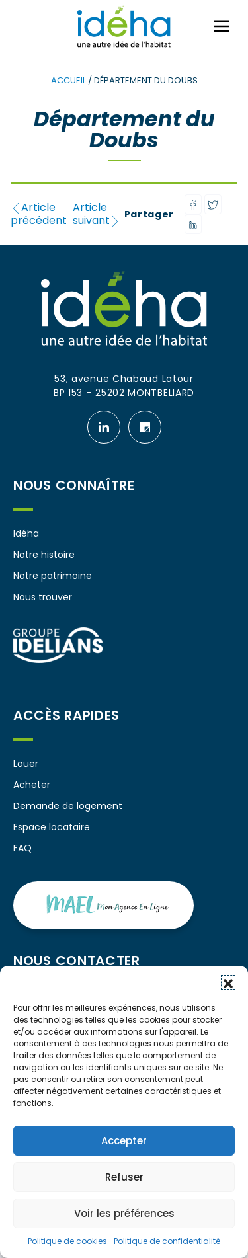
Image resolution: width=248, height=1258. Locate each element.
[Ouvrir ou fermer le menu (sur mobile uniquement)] (221, 26)
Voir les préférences (124, 1213)
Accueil (68, 80)
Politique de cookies (67, 1241)
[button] (228, 982)
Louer (25, 763)
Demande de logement (67, 805)
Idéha (26, 533)
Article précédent (39, 214)
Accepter (124, 1141)
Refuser (124, 1177)
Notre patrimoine (52, 575)
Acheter (31, 784)
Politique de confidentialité (167, 1241)
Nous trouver (42, 597)
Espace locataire (51, 827)
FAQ (22, 848)
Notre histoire (44, 554)
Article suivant (96, 214)
